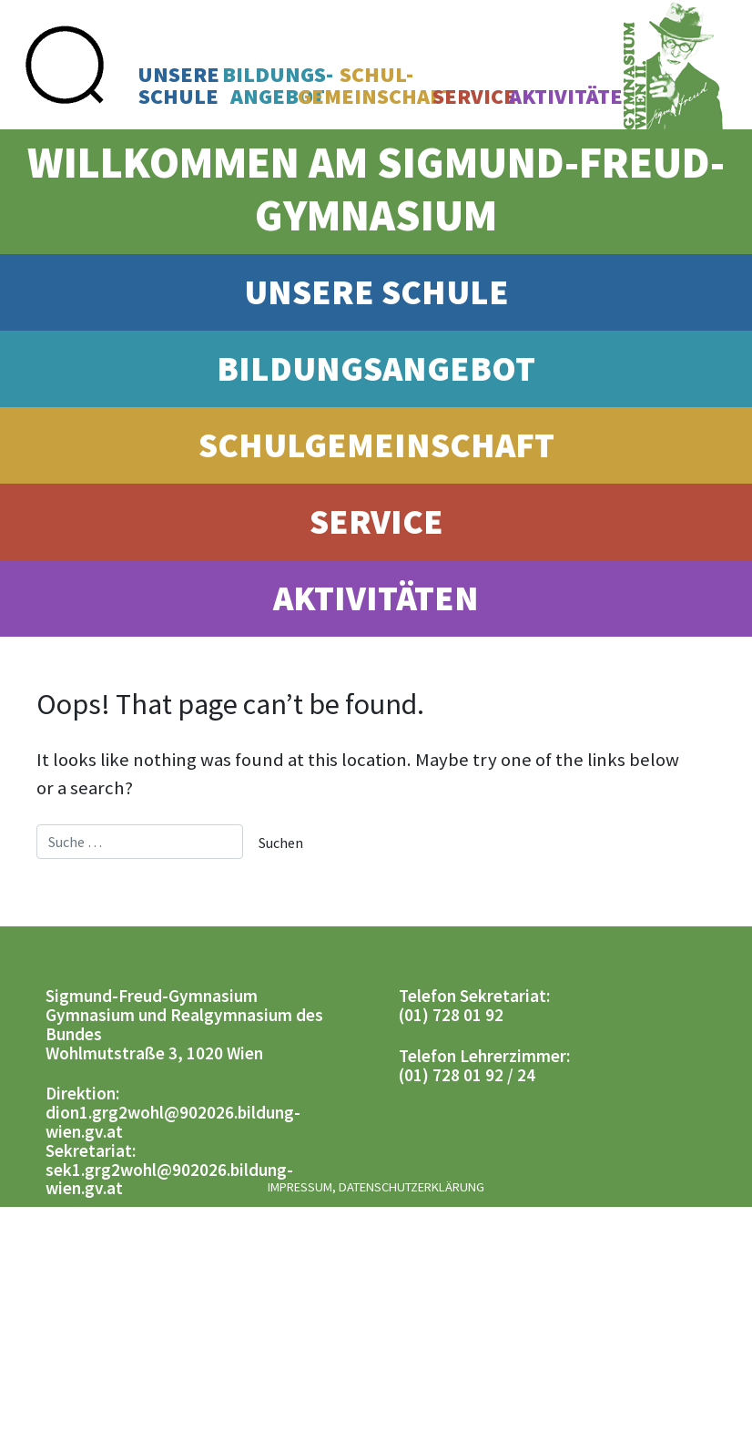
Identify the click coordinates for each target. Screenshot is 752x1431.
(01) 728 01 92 (451, 1015)
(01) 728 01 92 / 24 (467, 1075)
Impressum (300, 1187)
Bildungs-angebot (277, 85)
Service (474, 96)
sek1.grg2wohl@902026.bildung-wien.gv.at (169, 1179)
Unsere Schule (376, 291)
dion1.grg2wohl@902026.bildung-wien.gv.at (173, 1121)
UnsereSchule (178, 85)
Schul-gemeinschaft (376, 85)
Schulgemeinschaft (376, 444)
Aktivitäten (573, 96)
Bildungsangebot (376, 368)
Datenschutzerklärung (411, 1187)
